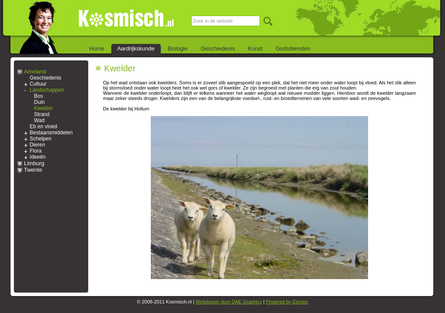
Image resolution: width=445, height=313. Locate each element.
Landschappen (47, 90)
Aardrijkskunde (136, 48)
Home (96, 48)
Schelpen (40, 139)
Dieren (37, 145)
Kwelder (43, 108)
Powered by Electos (287, 301)
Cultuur (38, 84)
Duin (39, 102)
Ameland (35, 71)
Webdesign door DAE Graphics (229, 301)
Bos (38, 96)
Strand (41, 114)
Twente (33, 169)
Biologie (178, 48)
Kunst (255, 48)
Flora (35, 151)
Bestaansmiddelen (51, 133)
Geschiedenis (218, 48)
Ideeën (38, 157)
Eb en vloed (43, 126)
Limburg (34, 163)
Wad (39, 120)
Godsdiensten (293, 48)
